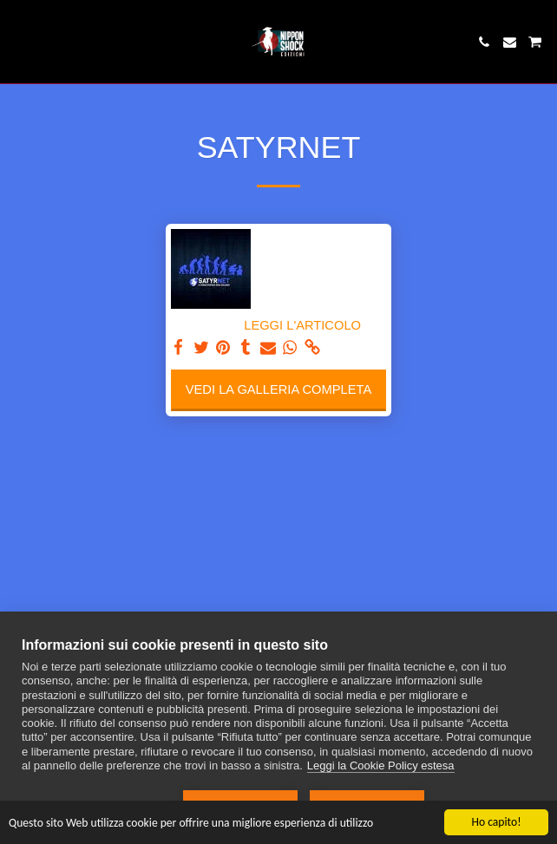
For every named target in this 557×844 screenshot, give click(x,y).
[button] (19, 41)
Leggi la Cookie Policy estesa (381, 765)
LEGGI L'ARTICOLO (302, 325)
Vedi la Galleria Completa (278, 389)
